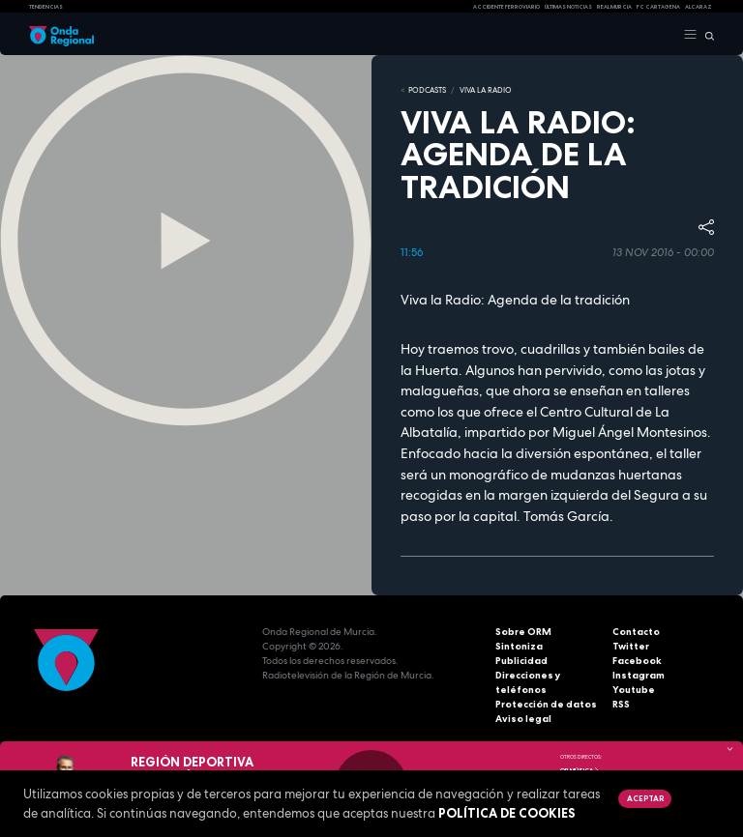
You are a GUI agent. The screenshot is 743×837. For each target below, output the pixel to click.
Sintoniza (519, 646)
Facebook (637, 660)
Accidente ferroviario (506, 7)
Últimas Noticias (568, 7)
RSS (621, 704)
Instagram (638, 675)
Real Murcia (614, 7)
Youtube (633, 689)
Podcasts (427, 90)
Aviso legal (523, 718)
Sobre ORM (523, 631)
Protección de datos (546, 704)
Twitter (630, 646)
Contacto (636, 631)
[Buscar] (706, 34)
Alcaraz (698, 7)
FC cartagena (658, 7)
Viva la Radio (486, 90)
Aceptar (645, 798)
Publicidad (521, 660)
